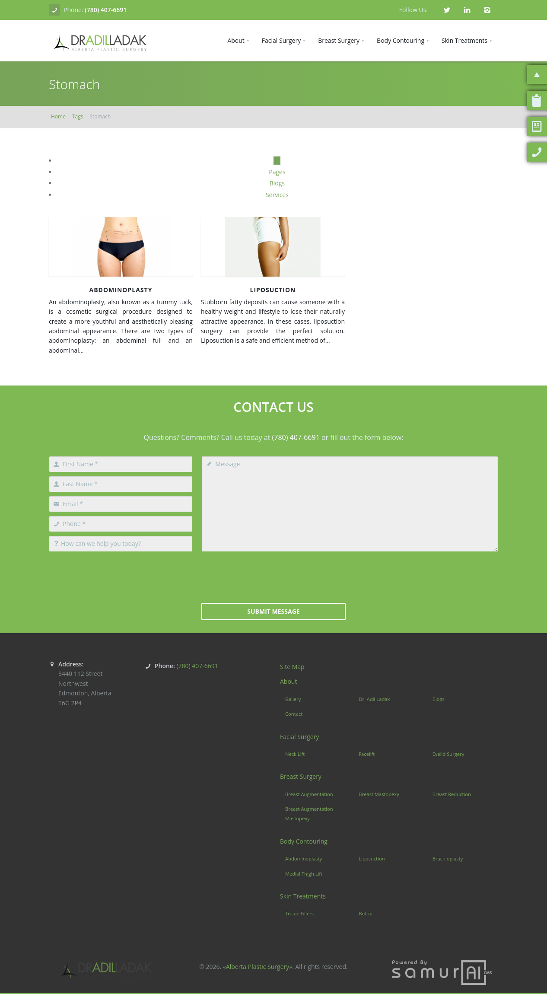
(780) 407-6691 (106, 10)
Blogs (277, 183)
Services (277, 195)
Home (58, 116)
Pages (277, 172)
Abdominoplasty (121, 290)
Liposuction (273, 290)
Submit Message (273, 611)
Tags (77, 116)
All (277, 160)
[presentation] (273, 576)
